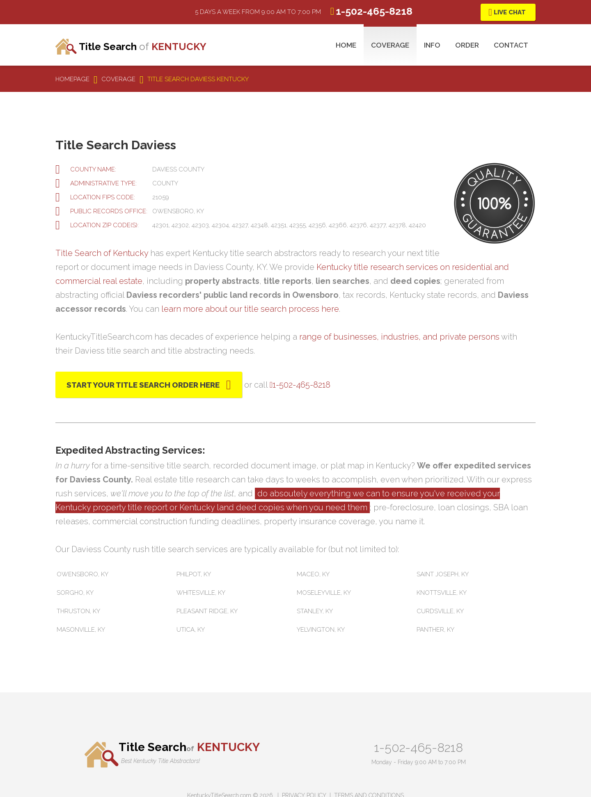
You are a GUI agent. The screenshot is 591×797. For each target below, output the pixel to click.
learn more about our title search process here (250, 309)
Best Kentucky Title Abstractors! (160, 761)
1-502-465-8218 (418, 747)
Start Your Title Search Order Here (143, 384)
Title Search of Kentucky (101, 253)
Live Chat (510, 12)
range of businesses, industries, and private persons (399, 337)
